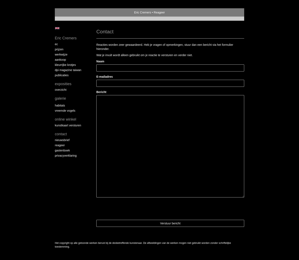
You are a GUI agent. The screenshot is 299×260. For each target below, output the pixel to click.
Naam (100, 61)
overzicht (60, 89)
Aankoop (60, 59)
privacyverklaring (66, 155)
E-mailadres (104, 76)
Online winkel (65, 119)
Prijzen (59, 49)
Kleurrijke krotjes (65, 65)
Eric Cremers (142, 12)
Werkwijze (61, 54)
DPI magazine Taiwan (68, 70)
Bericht (101, 92)
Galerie (60, 98)
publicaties (62, 75)
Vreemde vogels (65, 110)
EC (56, 44)
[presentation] (127, 209)
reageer (60, 145)
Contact (61, 134)
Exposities (63, 84)
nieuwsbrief (62, 140)
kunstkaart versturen (68, 125)
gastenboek (62, 150)
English (57, 28)
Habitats (60, 105)
